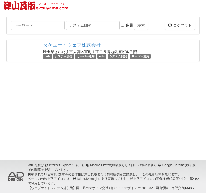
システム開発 (63, 56)
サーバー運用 (86, 56)
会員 (127, 25)
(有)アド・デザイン (123, 188)
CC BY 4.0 (178, 179)
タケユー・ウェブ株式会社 (72, 45)
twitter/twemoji (87, 179)
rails (47, 56)
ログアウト (180, 25)
